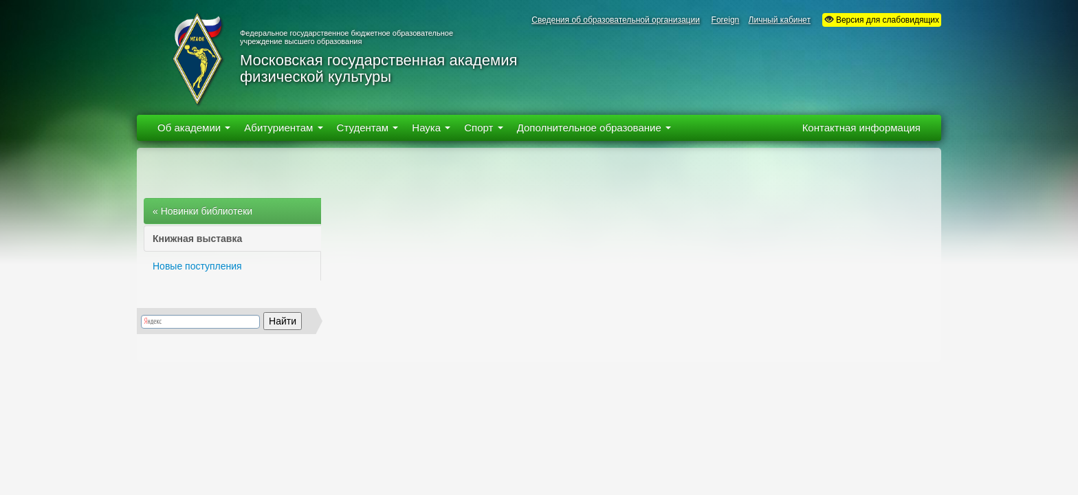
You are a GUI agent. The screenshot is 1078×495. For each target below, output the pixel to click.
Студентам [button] (368, 127)
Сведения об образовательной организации (615, 20)
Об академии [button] (193, 127)
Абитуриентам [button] (283, 127)
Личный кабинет (780, 20)
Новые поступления (197, 266)
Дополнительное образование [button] (594, 127)
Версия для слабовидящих (881, 19)
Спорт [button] (483, 127)
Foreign (726, 20)
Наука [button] (431, 127)
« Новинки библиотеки (202, 211)
